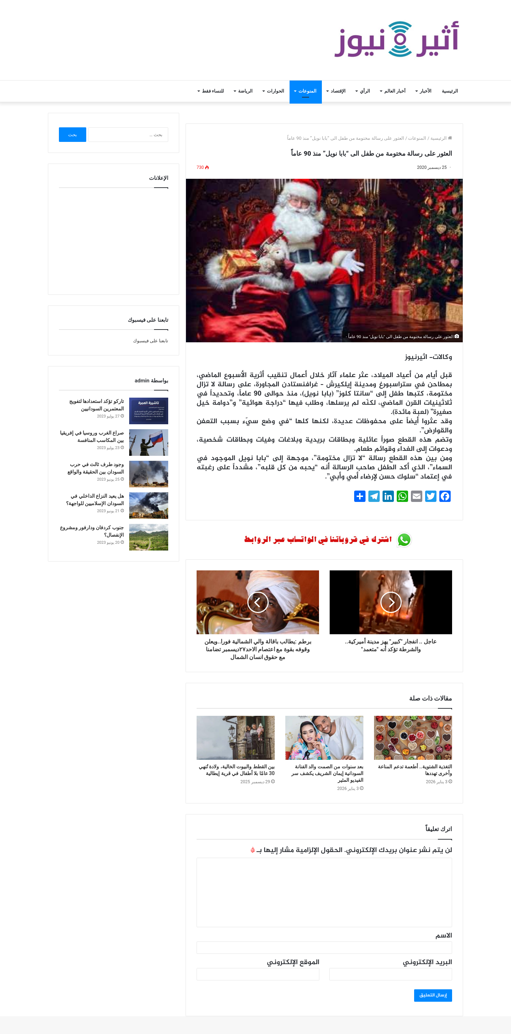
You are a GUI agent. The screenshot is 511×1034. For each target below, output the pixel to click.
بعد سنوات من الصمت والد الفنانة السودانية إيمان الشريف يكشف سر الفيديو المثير (327, 773)
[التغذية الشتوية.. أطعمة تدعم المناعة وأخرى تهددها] (413, 738)
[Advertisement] (113, 239)
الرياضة (245, 91)
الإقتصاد (338, 91)
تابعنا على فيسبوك (150, 340)
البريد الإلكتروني (427, 962)
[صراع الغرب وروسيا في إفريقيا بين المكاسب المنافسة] (148, 442)
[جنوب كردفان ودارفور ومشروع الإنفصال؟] (148, 537)
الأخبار (426, 91)
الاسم (443, 936)
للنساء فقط (213, 91)
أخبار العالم (395, 91)
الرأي (365, 91)
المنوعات (307, 91)
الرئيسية (450, 91)
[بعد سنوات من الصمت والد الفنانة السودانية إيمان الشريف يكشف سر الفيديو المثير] (324, 738)
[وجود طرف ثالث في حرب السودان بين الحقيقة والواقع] (148, 474)
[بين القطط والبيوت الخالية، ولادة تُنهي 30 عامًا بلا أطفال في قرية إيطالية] (236, 738)
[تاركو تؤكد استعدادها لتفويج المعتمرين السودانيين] (148, 411)
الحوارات (275, 91)
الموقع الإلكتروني (293, 962)
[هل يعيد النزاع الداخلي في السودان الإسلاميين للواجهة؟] (148, 505)
